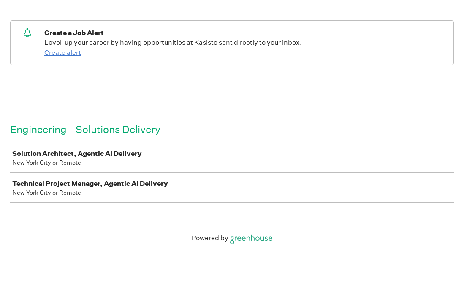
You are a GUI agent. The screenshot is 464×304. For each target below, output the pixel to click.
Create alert (62, 53)
